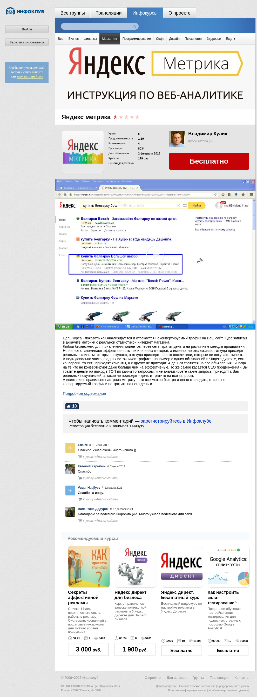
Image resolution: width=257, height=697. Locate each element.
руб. (88, 649)
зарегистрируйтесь (30, 76)
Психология (193, 39)
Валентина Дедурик (93, 509)
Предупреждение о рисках (233, 686)
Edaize (83, 445)
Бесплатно (182, 650)
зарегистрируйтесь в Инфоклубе (176, 421)
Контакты (242, 678)
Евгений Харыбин (92, 466)
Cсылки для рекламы (121, 163)
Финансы (90, 39)
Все (60, 39)
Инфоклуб (90, 678)
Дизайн (174, 39)
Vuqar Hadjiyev (89, 487)
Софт (160, 39)
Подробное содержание (84, 393)
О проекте (179, 13)
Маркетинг (109, 39)
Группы (198, 678)
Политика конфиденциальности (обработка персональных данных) (208, 690)
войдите (37, 72)
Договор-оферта (166, 686)
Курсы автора (198, 141)
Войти (27, 29)
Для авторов (176, 678)
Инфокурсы (145, 13)
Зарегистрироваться (27, 42)
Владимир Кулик (207, 133)
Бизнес (74, 39)
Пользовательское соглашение (196, 686)
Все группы (72, 13)
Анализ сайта (106, 457)
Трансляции (109, 13)
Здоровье (214, 39)
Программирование (137, 39)
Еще (230, 39)
